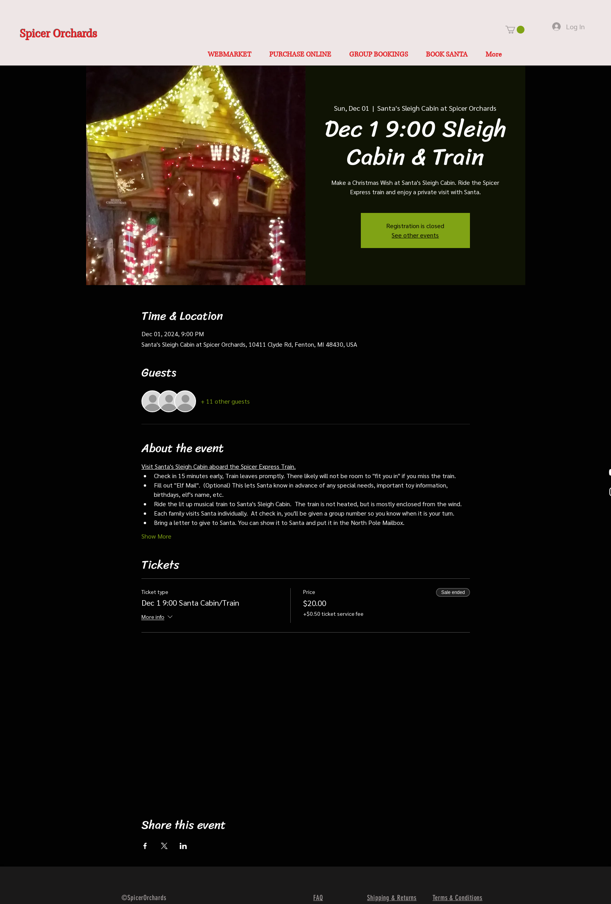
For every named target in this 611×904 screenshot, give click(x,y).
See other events (415, 235)
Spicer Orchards (58, 34)
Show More (156, 536)
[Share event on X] (164, 846)
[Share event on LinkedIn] (183, 846)
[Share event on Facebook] (145, 846)
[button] (514, 30)
